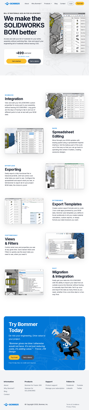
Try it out (80, 3)
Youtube (80, 385)
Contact (62, 3)
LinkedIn (69, 388)
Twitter (79, 388)
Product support (51, 385)
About (27, 3)
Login (71, 3)
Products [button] (47, 3)
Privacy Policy (71, 407)
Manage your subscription (55, 388)
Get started (16, 61)
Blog (55, 3)
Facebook (70, 385)
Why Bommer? (36, 3)
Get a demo (34, 61)
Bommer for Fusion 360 (33, 385)
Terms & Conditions (72, 404)
